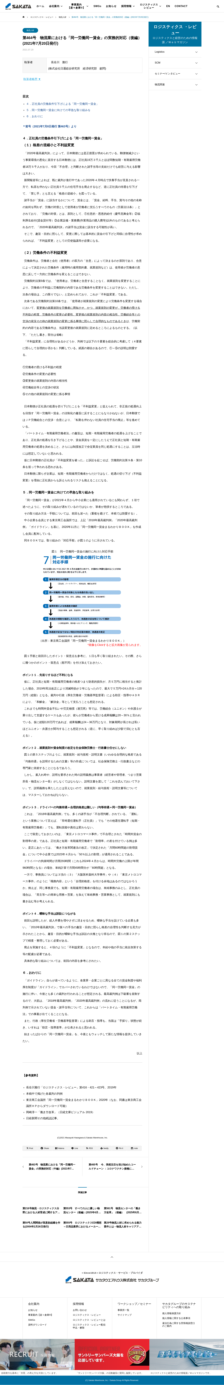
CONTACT (181, 6)
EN (168, 6)
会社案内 (56, 6)
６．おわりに (34, 116)
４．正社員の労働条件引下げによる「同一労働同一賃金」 (62, 103)
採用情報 (128, 6)
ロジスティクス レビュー (151, 6)
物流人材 (30, 30)
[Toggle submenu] (196, 52)
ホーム (40, 6)
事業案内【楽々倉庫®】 (78, 6)
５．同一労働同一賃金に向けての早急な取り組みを (58, 110)
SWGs (97, 6)
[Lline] (74, 1148)
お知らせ (111, 6)
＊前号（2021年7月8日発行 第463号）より (50, 126)
